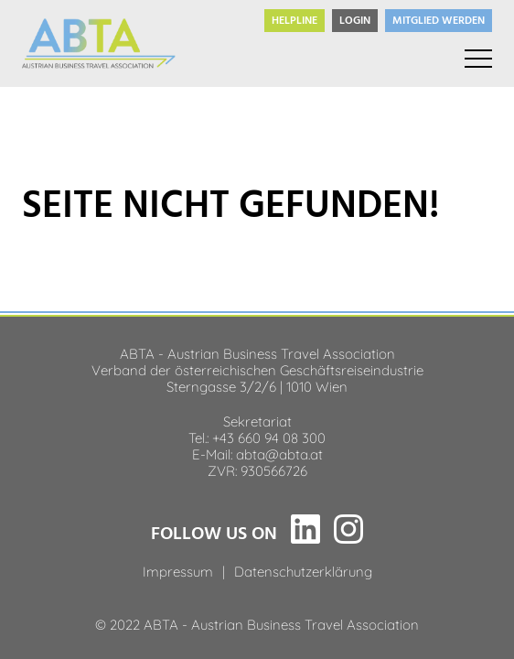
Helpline (294, 20)
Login (354, 20)
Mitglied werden (438, 20)
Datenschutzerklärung (303, 570)
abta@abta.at (279, 453)
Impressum (178, 570)
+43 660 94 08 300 (269, 436)
